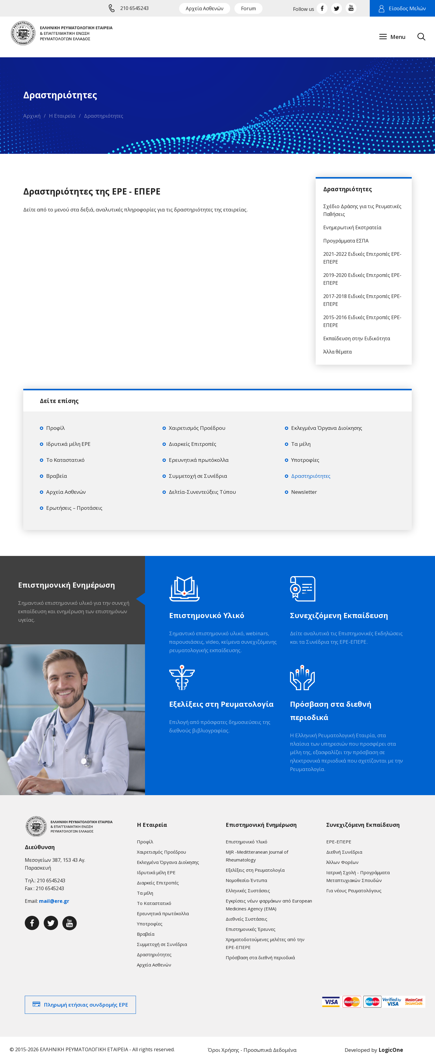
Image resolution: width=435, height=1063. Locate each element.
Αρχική (31, 115)
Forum (248, 8)
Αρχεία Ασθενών (205, 8)
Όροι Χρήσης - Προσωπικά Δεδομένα (252, 1049)
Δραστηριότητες (103, 115)
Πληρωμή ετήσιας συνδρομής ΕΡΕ (86, 1004)
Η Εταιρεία (62, 115)
